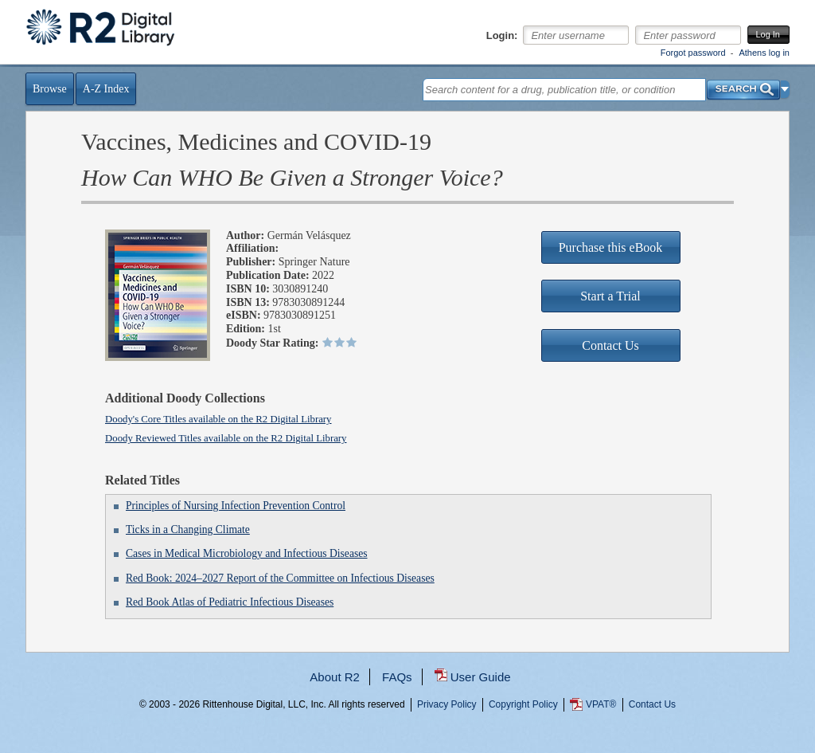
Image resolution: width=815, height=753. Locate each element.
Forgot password (693, 52)
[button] (785, 89)
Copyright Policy (523, 704)
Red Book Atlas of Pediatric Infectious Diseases (229, 602)
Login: (502, 35)
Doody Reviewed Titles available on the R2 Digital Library (226, 438)
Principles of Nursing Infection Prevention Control (235, 506)
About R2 (335, 677)
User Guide (480, 677)
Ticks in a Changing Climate (188, 529)
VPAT (601, 704)
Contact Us (652, 704)
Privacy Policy (447, 704)
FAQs (397, 677)
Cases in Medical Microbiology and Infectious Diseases (247, 553)
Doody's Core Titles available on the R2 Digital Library (218, 419)
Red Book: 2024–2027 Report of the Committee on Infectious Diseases (280, 578)
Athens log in (764, 52)
